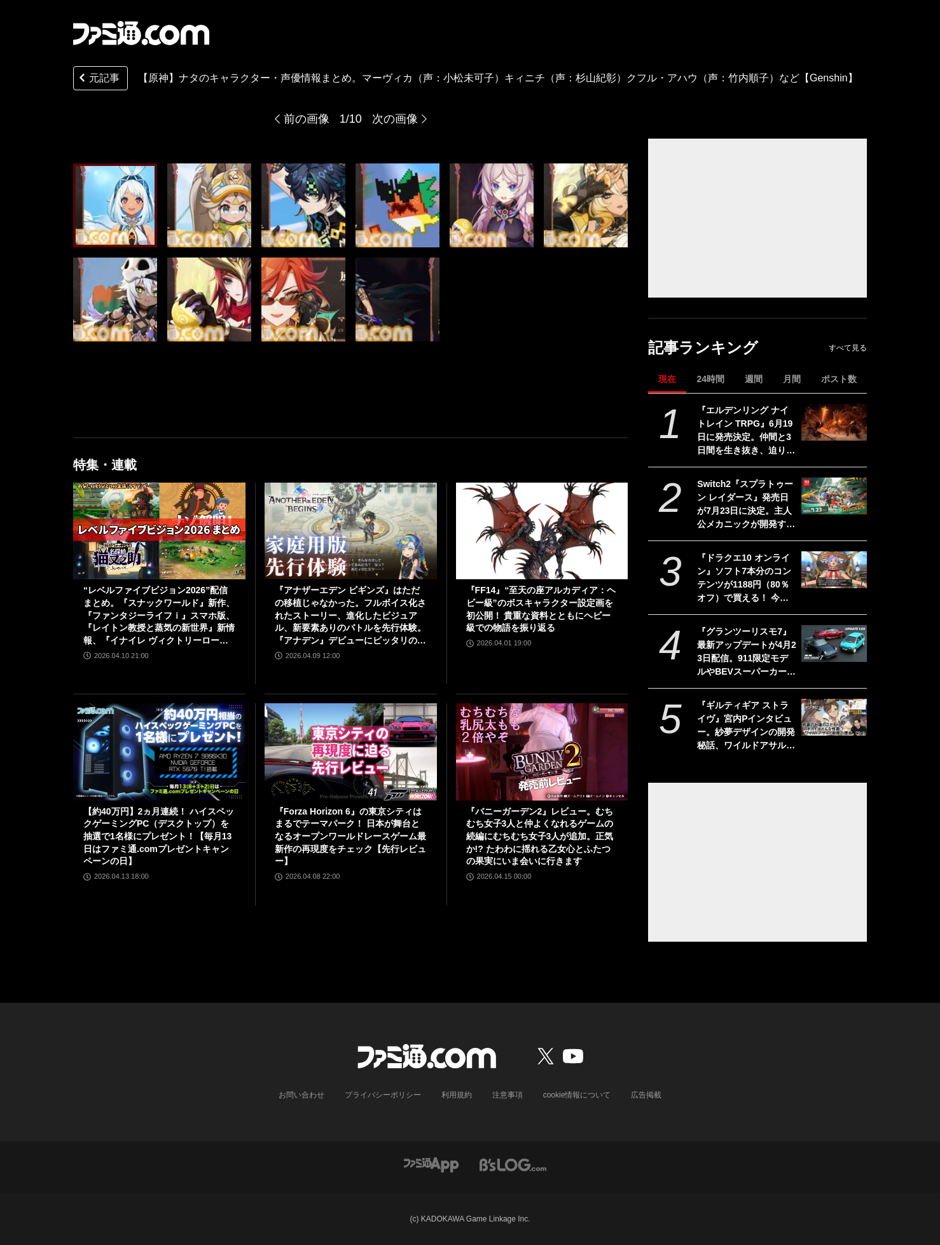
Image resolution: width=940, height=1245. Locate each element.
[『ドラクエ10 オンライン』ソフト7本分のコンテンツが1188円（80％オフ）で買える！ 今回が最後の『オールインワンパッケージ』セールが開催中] (834, 569)
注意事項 (507, 1094)
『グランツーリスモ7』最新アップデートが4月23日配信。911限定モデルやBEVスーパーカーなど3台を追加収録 (746, 652)
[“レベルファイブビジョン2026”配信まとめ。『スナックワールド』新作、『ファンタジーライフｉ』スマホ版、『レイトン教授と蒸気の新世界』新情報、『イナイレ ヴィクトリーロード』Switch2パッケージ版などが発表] (159, 531)
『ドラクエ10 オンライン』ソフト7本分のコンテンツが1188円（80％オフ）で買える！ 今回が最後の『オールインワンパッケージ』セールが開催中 (746, 579)
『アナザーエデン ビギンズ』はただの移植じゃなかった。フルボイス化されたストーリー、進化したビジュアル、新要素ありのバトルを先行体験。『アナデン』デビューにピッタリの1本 (350, 616)
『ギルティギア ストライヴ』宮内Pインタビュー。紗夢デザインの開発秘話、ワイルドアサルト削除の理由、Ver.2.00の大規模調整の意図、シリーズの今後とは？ (746, 726)
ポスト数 (839, 379)
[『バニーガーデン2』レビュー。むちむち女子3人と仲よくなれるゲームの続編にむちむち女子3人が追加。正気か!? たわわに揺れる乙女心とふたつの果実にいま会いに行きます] (542, 751)
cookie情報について (577, 1094)
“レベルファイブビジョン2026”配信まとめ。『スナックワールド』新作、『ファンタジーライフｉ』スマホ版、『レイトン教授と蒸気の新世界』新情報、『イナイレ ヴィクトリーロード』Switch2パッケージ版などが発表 (159, 616)
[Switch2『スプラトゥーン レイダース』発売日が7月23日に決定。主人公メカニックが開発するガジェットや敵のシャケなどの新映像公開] (834, 496)
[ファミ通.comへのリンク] (141, 33)
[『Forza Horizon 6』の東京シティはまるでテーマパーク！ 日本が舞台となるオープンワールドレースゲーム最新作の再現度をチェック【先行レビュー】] (351, 751)
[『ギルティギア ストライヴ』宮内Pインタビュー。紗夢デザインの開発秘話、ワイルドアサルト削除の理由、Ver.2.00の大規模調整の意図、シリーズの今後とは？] (834, 717)
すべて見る (848, 347)
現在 (667, 379)
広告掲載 (646, 1094)
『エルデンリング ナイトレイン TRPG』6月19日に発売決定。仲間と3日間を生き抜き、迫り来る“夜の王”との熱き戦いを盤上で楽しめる (746, 431)
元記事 (98, 79)
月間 (792, 379)
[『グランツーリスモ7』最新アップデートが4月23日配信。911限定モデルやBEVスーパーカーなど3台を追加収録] (834, 643)
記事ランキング (703, 347)
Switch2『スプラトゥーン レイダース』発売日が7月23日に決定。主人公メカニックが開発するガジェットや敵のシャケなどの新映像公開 (746, 505)
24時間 (710, 379)
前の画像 (306, 119)
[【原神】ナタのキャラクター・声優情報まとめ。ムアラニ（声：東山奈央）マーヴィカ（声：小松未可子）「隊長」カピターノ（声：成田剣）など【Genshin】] (115, 205)
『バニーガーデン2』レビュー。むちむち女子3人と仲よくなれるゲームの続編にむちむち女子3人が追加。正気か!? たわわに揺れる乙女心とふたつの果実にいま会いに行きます (540, 836)
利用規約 (456, 1094)
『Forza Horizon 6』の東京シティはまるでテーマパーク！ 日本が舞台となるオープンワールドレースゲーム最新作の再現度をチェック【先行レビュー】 (350, 836)
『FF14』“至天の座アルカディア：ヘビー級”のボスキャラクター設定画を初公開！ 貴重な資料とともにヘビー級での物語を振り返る (541, 609)
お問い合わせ (301, 1094)
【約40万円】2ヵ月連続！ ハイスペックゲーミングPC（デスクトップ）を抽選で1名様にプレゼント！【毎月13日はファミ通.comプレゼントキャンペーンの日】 (158, 836)
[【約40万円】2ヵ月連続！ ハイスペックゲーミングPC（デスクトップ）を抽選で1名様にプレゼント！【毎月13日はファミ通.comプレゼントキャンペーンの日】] (159, 751)
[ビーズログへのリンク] (513, 1164)
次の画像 (395, 119)
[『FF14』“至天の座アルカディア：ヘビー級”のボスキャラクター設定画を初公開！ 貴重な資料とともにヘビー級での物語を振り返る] (542, 531)
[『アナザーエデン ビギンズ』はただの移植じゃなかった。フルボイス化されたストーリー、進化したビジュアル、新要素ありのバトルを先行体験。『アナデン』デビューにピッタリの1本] (351, 531)
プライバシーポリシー (383, 1094)
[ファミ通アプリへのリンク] (431, 1164)
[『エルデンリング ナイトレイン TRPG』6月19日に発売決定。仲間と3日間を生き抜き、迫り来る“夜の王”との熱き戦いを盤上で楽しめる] (834, 422)
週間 (754, 379)
